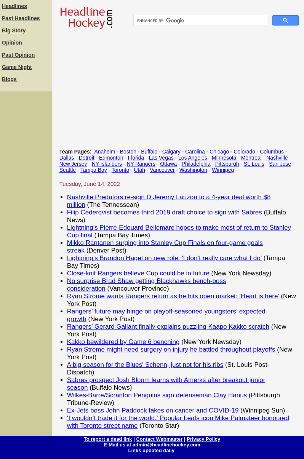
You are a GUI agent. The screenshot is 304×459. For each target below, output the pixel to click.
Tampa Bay (93, 170)
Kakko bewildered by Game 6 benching (123, 341)
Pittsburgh (227, 164)
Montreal (251, 158)
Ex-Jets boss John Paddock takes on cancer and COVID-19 (153, 410)
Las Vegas (161, 158)
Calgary (171, 152)
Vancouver (162, 170)
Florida (136, 158)
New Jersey (73, 164)
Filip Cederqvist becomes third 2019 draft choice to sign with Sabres (164, 212)
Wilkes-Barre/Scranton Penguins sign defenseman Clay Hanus (157, 395)
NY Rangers (140, 164)
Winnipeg (223, 170)
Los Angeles (192, 158)
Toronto (120, 170)
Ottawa (168, 164)
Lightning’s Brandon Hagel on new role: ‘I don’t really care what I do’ (164, 258)
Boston (128, 152)
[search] (199, 20)
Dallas (66, 158)
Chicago (219, 152)
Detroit (86, 158)
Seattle (67, 170)
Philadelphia (196, 164)
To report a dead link (108, 439)
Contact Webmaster (159, 439)
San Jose (280, 164)
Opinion (12, 43)
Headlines (14, 6)
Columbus (272, 152)
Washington (193, 170)
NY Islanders (107, 164)
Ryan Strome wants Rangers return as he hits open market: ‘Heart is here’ (173, 296)
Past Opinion (18, 55)
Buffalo (149, 152)
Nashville (277, 158)
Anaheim (104, 152)
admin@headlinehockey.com (166, 445)
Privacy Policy (203, 439)
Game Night (17, 67)
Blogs (9, 79)
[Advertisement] (26, 207)
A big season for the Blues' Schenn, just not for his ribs (145, 364)
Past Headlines (21, 18)
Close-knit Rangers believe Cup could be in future (138, 273)
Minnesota (224, 158)
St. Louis (254, 164)
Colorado (244, 152)
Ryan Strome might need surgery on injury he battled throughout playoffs (171, 349)
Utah (139, 170)
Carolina (195, 152)
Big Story (14, 30)
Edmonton (111, 158)
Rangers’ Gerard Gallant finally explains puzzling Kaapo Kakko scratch (168, 326)
